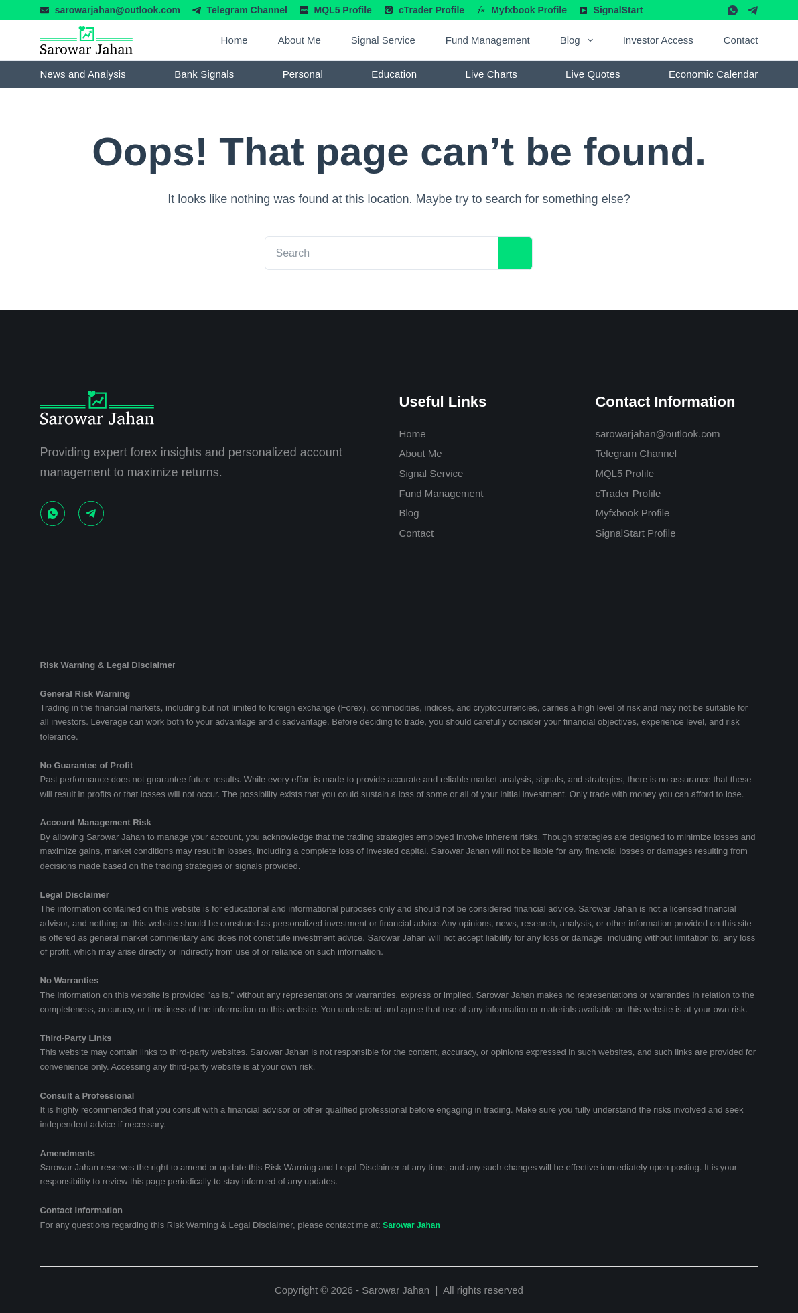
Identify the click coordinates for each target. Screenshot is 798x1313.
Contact (741, 40)
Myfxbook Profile (529, 10)
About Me (299, 40)
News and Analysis (83, 74)
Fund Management (488, 40)
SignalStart (618, 10)
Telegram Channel (247, 10)
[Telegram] (753, 10)
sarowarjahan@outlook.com (117, 10)
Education (394, 74)
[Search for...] (371, 253)
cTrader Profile (431, 10)
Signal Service (383, 40)
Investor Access (658, 40)
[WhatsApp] (733, 10)
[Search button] (505, 253)
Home (234, 40)
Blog (579, 40)
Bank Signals (204, 74)
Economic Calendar (713, 74)
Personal (303, 74)
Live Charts (491, 74)
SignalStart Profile (643, 533)
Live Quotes (593, 74)
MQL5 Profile (343, 10)
